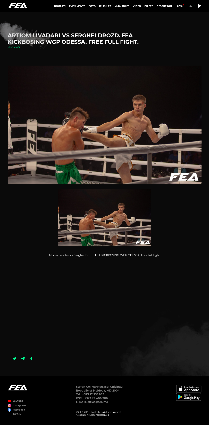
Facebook (19, 409)
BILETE (148, 6)
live (179, 5)
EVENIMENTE (77, 6)
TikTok (17, 414)
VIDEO (137, 6)
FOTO (92, 6)
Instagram (19, 405)
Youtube (18, 400)
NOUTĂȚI (60, 6)
